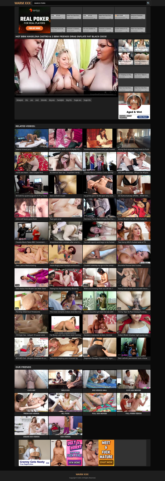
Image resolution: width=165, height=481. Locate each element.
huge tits (87, 100)
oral (37, 100)
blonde (44, 100)
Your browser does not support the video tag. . (66, 68)
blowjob (20, 100)
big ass (52, 100)
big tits (69, 100)
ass (31, 100)
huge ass (77, 100)
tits (26, 100)
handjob (60, 100)
